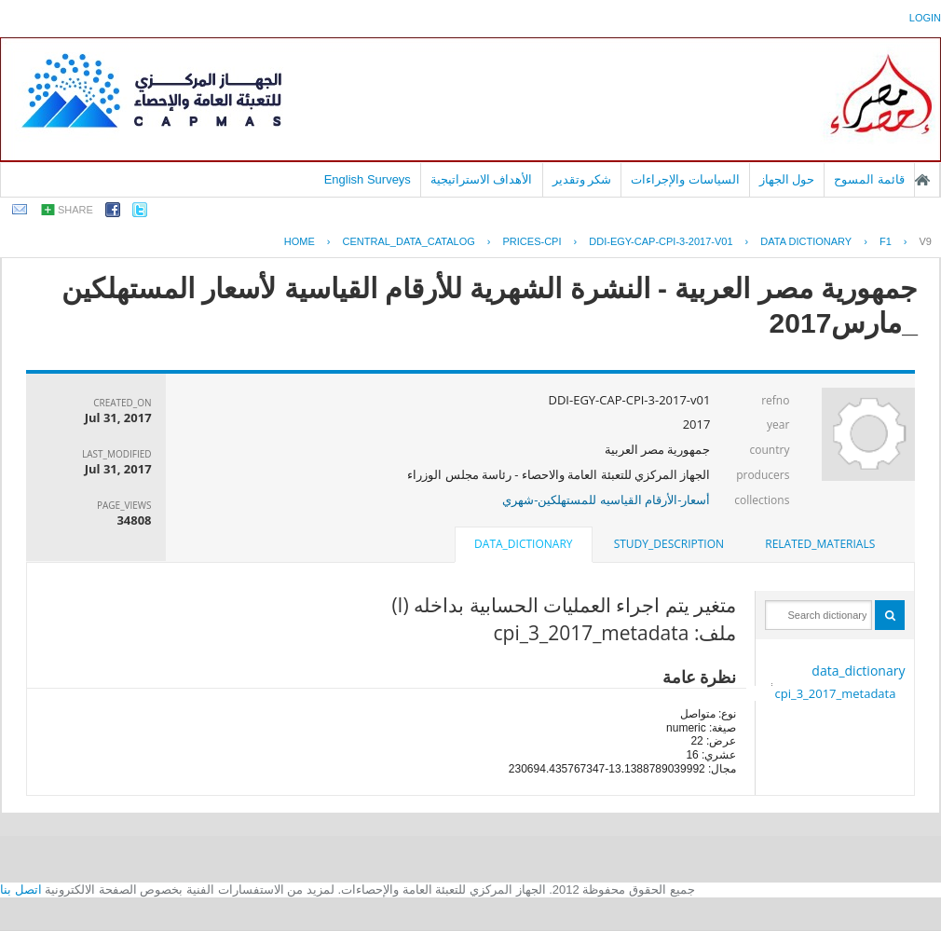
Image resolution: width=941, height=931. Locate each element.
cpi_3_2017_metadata (834, 693)
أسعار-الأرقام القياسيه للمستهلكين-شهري (606, 499)
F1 (886, 241)
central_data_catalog (409, 241)
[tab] (819, 544)
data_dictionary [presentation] (523, 544)
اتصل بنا (21, 890)
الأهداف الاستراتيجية (481, 179)
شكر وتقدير (582, 179)
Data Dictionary (806, 241)
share (75, 209)
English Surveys (367, 179)
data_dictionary (858, 670)
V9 (926, 241)
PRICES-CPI (532, 241)
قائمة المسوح (869, 179)
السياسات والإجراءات (685, 179)
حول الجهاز (787, 179)
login (925, 17)
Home (299, 241)
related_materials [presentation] (820, 544)
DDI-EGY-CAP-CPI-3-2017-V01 (660, 241)
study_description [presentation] (669, 544)
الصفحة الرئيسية (922, 179)
